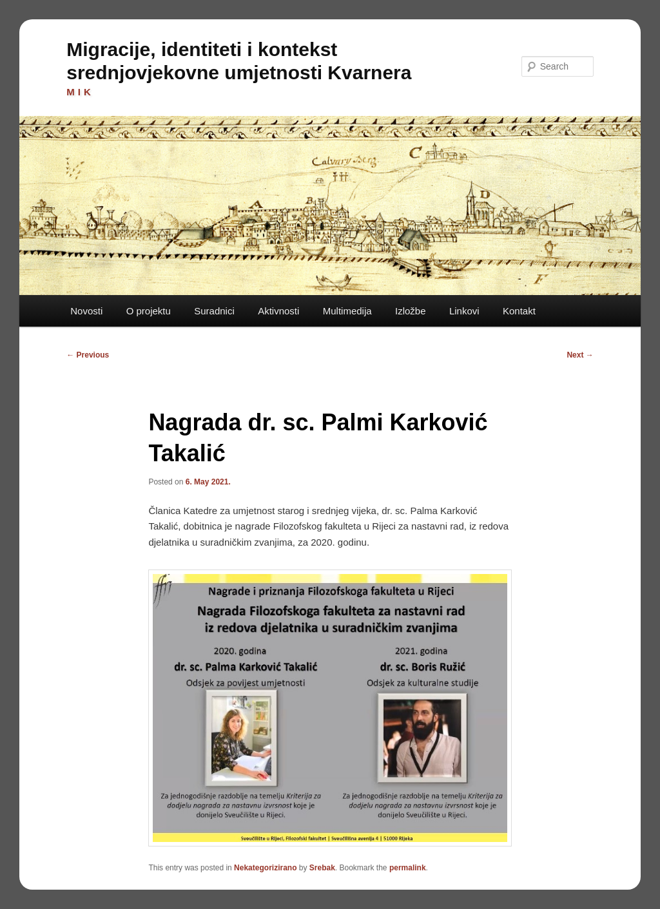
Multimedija (347, 310)
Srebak (322, 867)
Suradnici (214, 310)
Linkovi (464, 310)
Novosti (86, 310)
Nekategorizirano (265, 867)
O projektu (148, 310)
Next (580, 354)
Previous (87, 354)
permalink (407, 867)
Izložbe (410, 310)
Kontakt (519, 310)
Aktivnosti (278, 310)
